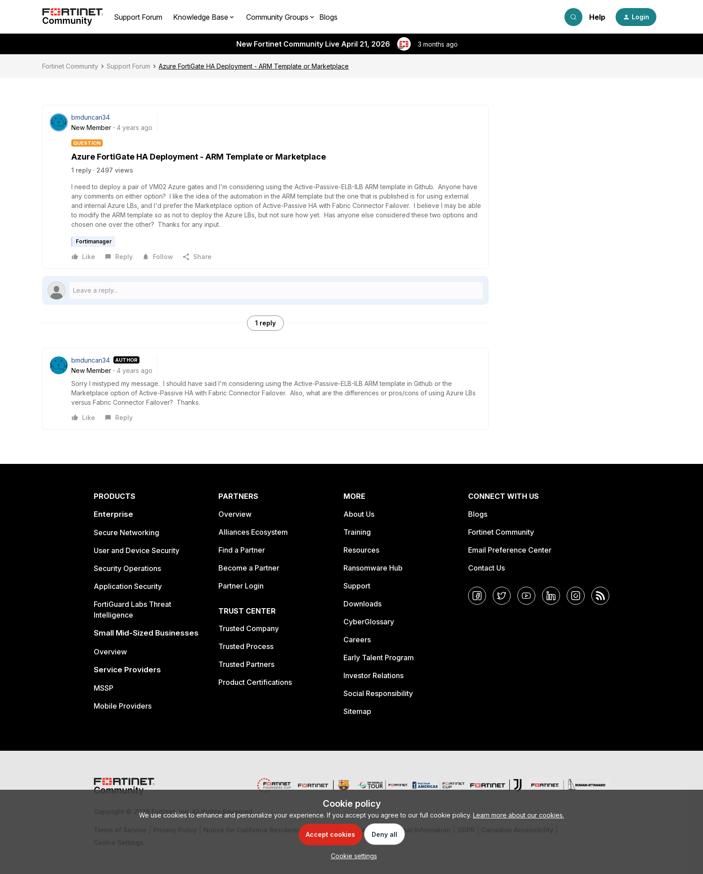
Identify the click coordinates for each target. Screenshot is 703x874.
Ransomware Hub (373, 567)
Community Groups (277, 17)
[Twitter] (502, 596)
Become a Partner (248, 567)
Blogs (328, 17)
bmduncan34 (90, 117)
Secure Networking (126, 532)
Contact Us (486, 567)
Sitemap (357, 711)
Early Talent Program (378, 657)
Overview (110, 651)
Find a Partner (241, 549)
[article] (265, 388)
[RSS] (600, 596)
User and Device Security (136, 550)
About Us (358, 514)
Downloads (362, 603)
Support (356, 585)
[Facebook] (477, 596)
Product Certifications (255, 682)
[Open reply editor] (265, 290)
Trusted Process (245, 646)
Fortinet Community (70, 66)
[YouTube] (526, 596)
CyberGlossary (368, 621)
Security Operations (127, 568)
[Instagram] (576, 596)
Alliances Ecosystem (253, 532)
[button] (636, 17)
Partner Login (241, 585)
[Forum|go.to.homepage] (72, 17)
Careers (357, 639)
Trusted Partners (246, 664)
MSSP (103, 688)
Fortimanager (94, 241)
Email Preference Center (509, 549)
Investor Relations (373, 675)
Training (357, 532)
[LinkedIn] (551, 596)
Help (597, 17)
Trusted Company (248, 628)
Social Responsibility (378, 693)
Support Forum (138, 17)
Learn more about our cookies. (518, 815)
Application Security (128, 586)
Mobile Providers (123, 705)
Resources (361, 549)
